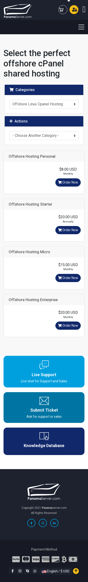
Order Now (68, 182)
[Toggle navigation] (78, 27)
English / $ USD (55, 571)
